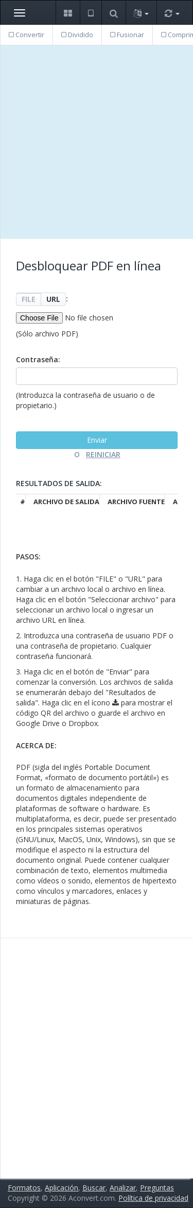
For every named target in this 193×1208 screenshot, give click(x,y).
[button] (68, 12)
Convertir (26, 34)
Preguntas (157, 1188)
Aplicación (61, 1188)
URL (53, 299)
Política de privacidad (153, 1198)
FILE (29, 299)
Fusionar (127, 34)
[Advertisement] (96, 142)
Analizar (123, 1188)
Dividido (77, 34)
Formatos (24, 1188)
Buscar (94, 1188)
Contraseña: (38, 359)
